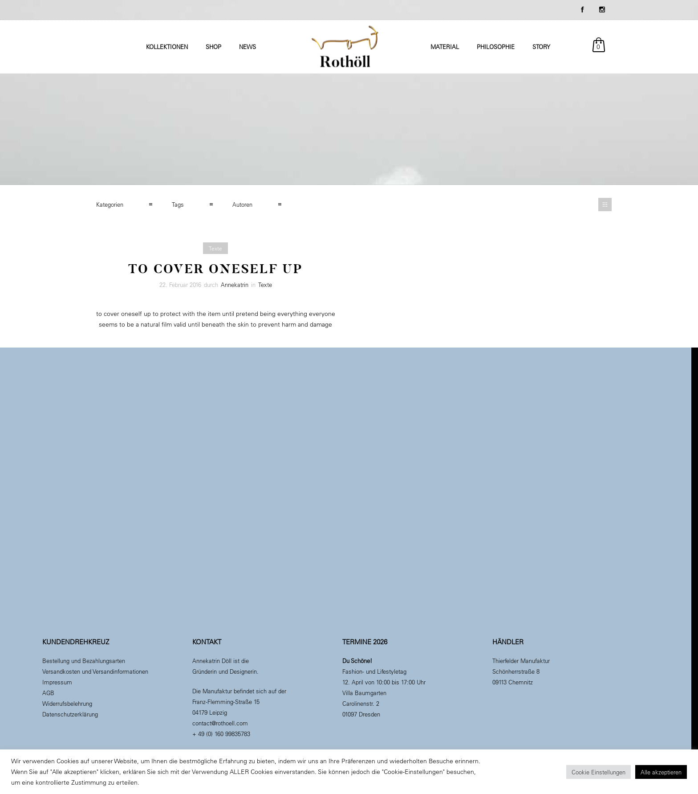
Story (541, 46)
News (247, 46)
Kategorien (109, 204)
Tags (178, 204)
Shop (213, 46)
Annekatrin (234, 284)
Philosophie (496, 46)
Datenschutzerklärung (70, 714)
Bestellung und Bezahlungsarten (83, 660)
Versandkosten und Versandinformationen (95, 671)
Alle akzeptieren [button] (661, 772)
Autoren (242, 204)
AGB (48, 692)
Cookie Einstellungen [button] (598, 772)
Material (444, 46)
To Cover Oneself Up (215, 269)
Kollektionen (167, 46)
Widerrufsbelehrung (67, 703)
